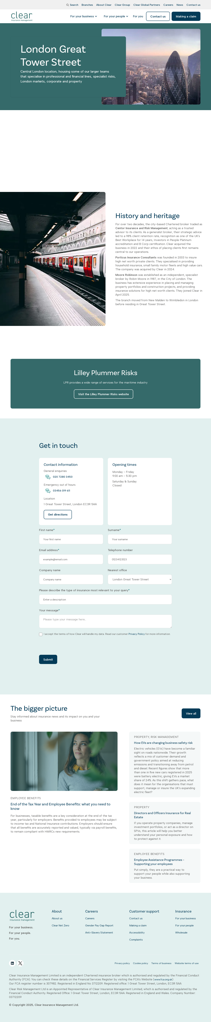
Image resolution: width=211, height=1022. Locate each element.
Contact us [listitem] (158, 16)
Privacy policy (122, 963)
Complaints (136, 939)
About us (57, 918)
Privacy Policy (136, 634)
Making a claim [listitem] (186, 16)
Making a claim (138, 925)
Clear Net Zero (60, 925)
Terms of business (161, 963)
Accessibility (137, 932)
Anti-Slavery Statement (99, 932)
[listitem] (138, 16)
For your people (184, 925)
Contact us (136, 918)
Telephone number (120, 550)
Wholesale (181, 932)
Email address (49, 550)
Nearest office (117, 570)
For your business (185, 918)
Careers (89, 918)
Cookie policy (140, 963)
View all (191, 714)
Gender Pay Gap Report (99, 925)
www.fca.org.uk (163, 979)
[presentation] (64, 645)
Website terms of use (187, 963)
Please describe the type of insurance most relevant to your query (84, 590)
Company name (49, 570)
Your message (49, 610)
